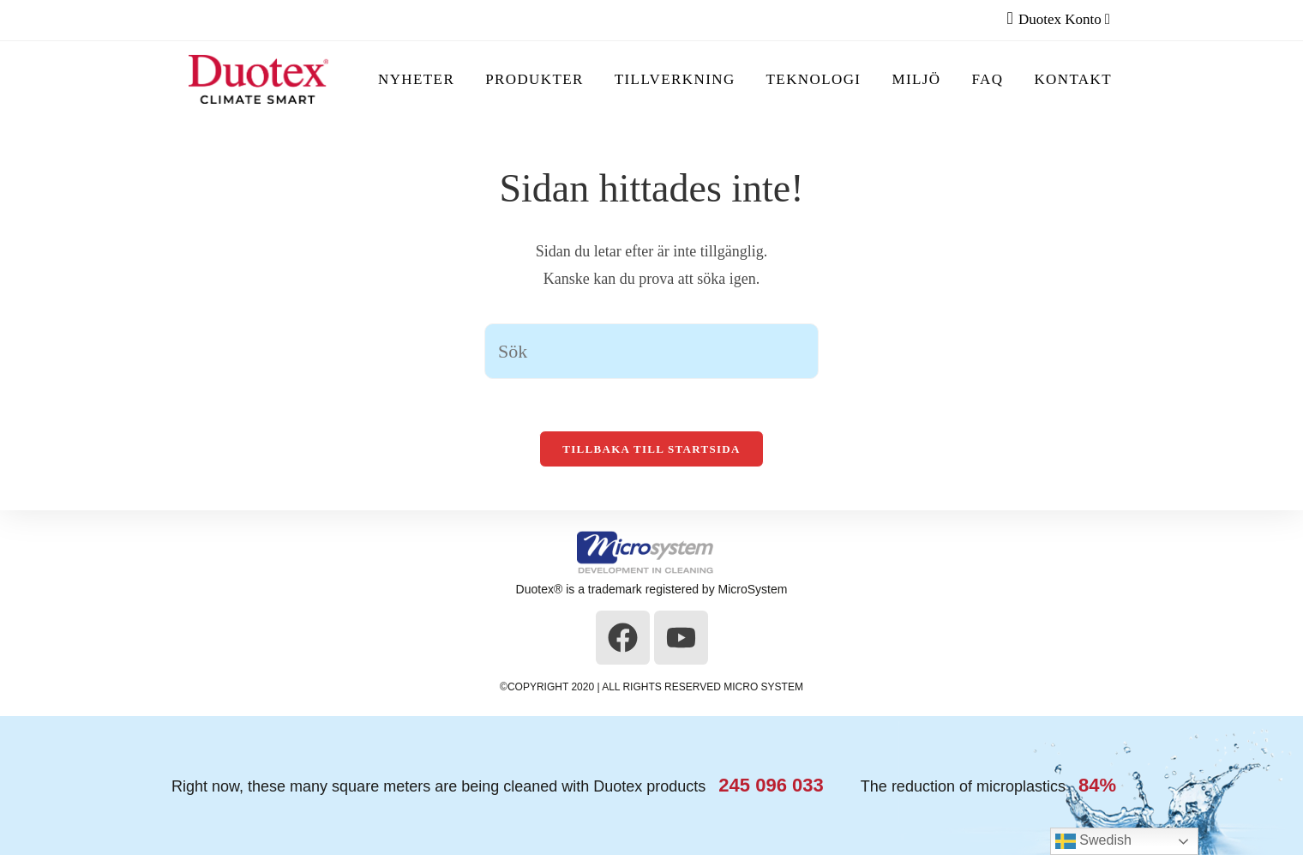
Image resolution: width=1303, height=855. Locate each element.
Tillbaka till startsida (651, 449)
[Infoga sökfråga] (651, 351)
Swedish (1093, 841)
